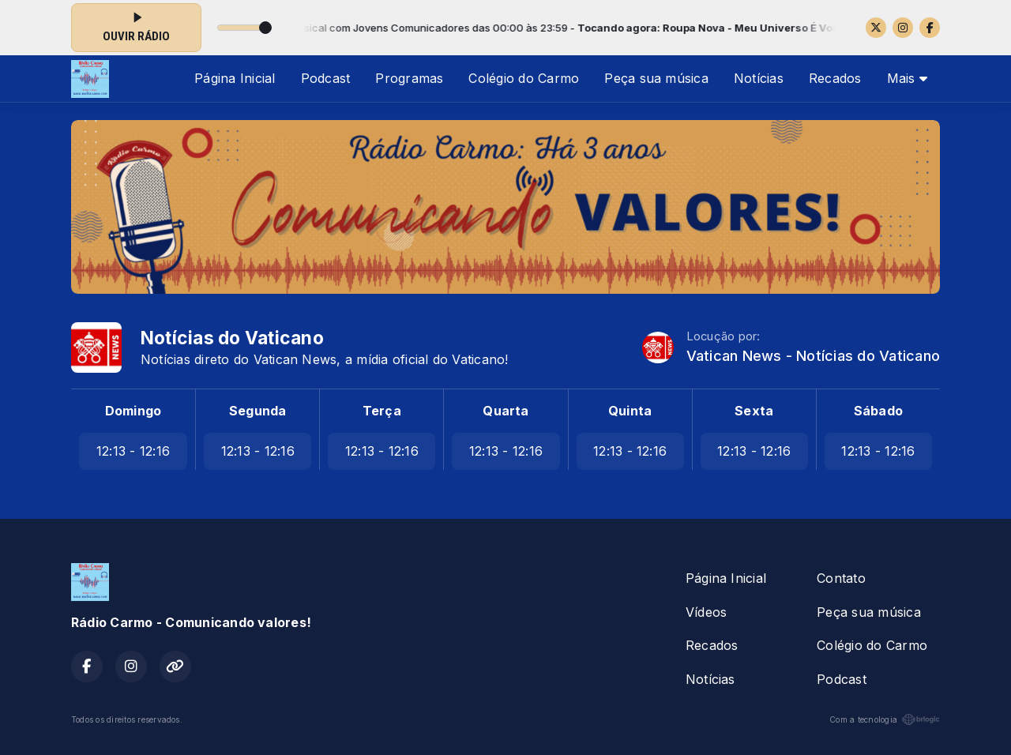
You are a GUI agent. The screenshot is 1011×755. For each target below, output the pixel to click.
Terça (382, 411)
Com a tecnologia (884, 719)
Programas (409, 78)
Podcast (326, 78)
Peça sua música (656, 78)
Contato (841, 578)
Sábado (878, 411)
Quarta (505, 411)
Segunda (258, 411)
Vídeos (706, 612)
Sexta (754, 411)
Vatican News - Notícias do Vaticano (813, 355)
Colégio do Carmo (523, 78)
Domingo (133, 411)
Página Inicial (234, 78)
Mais (907, 78)
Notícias (759, 78)
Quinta (630, 411)
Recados (835, 78)
